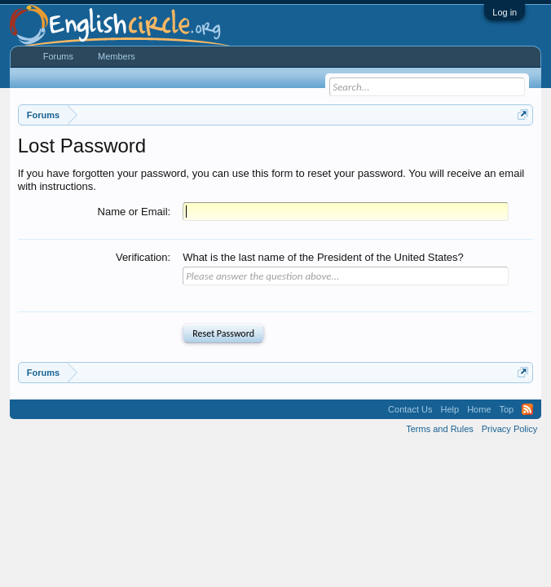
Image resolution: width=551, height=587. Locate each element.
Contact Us (410, 409)
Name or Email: (134, 211)
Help (450, 409)
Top (507, 409)
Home (479, 409)
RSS (527, 409)
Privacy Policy (509, 429)
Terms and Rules (440, 429)
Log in (504, 12)
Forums (58, 56)
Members (116, 56)
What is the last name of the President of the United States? (323, 257)
